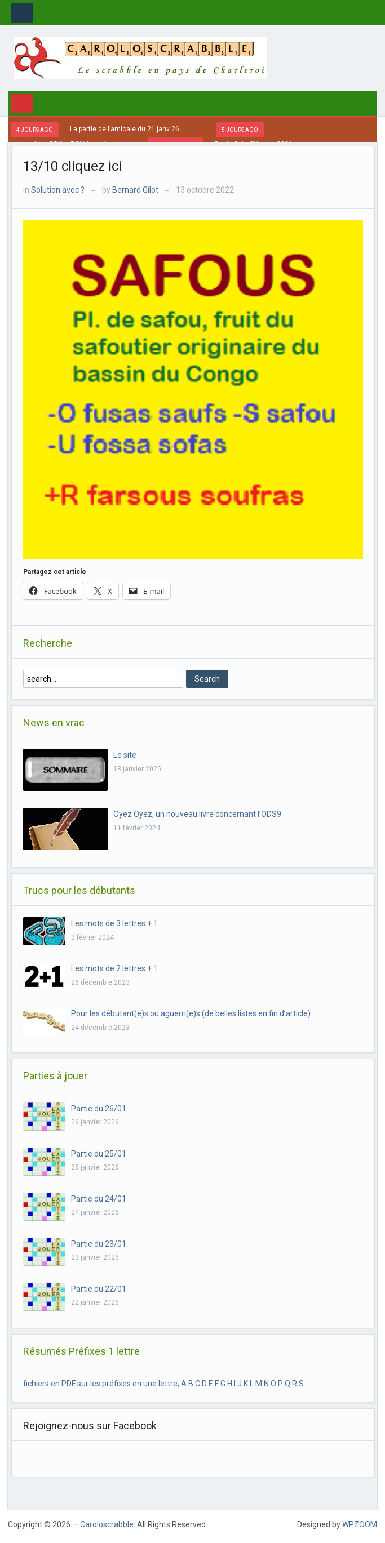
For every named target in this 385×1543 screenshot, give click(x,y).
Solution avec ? (58, 189)
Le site (124, 754)
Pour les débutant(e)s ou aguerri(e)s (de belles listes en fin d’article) (191, 1013)
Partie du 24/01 (98, 1198)
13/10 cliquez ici (72, 166)
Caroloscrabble (107, 1524)
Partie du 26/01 (98, 1108)
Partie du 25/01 (98, 1153)
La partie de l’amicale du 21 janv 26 (124, 129)
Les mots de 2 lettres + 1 (114, 968)
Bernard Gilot (135, 189)
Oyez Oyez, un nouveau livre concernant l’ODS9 (197, 814)
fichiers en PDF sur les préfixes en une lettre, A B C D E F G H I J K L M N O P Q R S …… (169, 1383)
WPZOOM (359, 1524)
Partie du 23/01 (98, 1243)
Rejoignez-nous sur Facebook (90, 1425)
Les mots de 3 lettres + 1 (114, 923)
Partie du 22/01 (98, 1288)
